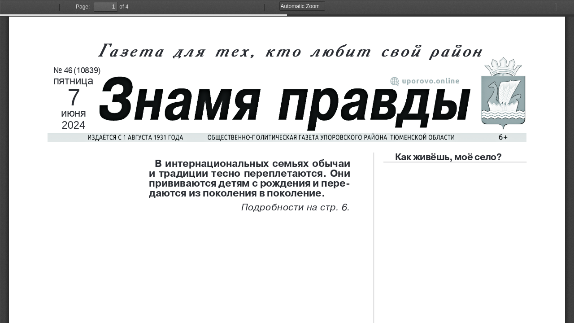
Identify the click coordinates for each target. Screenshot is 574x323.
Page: (83, 7)
